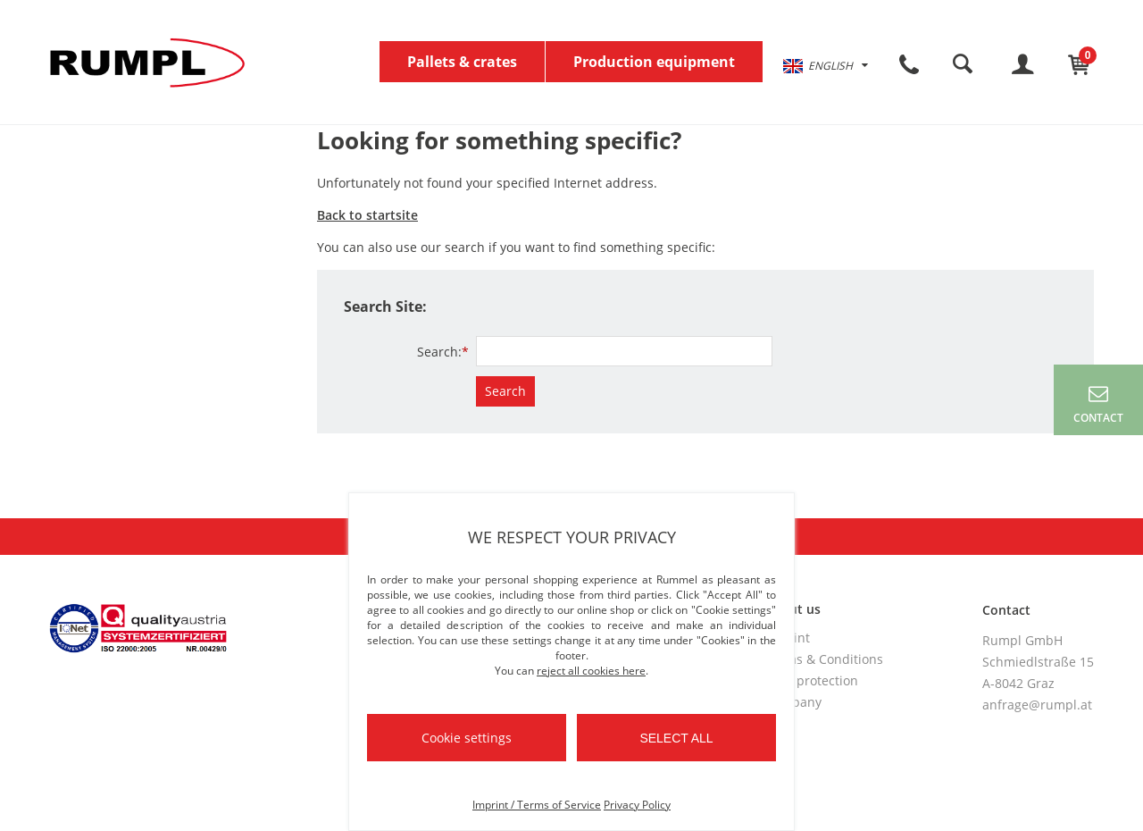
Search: (443, 351)
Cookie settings (466, 737)
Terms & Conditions (824, 659)
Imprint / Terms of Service (536, 804)
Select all (676, 738)
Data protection (811, 680)
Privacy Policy (637, 804)
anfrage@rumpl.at (1037, 704)
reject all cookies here (591, 670)
